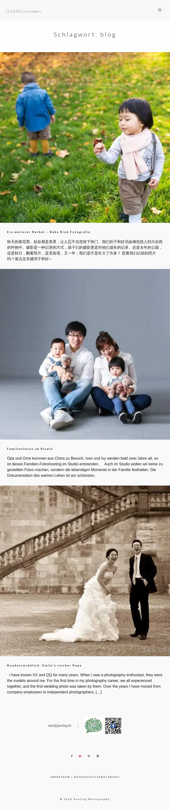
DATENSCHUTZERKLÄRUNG (97, 776)
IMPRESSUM (60, 776)
